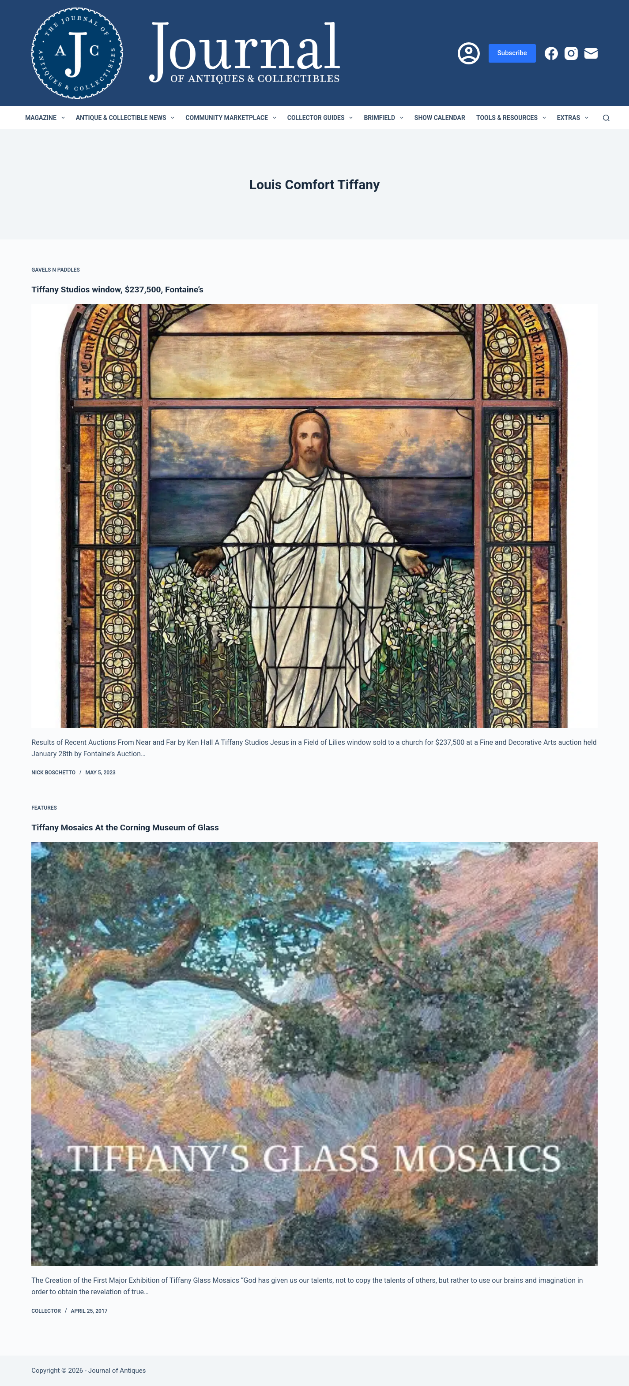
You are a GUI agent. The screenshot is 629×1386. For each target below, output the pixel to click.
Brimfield (385, 117)
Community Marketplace (232, 117)
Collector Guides (322, 117)
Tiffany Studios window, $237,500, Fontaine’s (120, 289)
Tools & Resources (513, 117)
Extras (574, 117)
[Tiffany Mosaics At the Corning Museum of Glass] (314, 1054)
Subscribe (512, 53)
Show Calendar (439, 117)
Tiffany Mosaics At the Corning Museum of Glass (128, 827)
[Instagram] (571, 53)
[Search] (606, 118)
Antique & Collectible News (127, 117)
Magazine (46, 117)
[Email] (591, 53)
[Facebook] (551, 53)
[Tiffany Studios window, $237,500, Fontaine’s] (314, 516)
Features (44, 808)
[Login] (469, 53)
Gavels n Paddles (55, 270)
